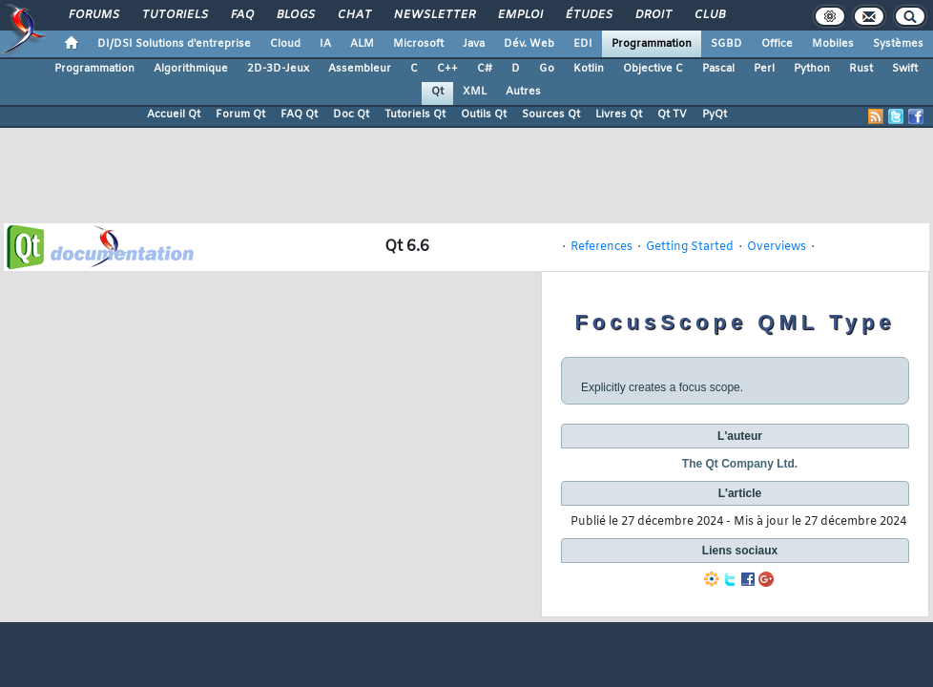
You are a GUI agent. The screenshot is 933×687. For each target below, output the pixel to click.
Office (777, 44)
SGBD (726, 44)
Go (546, 68)
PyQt (714, 114)
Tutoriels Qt (415, 114)
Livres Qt (618, 114)
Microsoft (418, 44)
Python (812, 68)
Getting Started (690, 247)
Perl (764, 68)
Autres (523, 91)
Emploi (519, 15)
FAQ (241, 15)
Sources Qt (551, 114)
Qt (437, 91)
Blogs (295, 15)
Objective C (653, 68)
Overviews (776, 247)
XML (475, 91)
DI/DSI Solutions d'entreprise (174, 44)
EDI (582, 44)
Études (588, 15)
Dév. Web (529, 44)
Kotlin (588, 68)
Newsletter (433, 15)
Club (709, 15)
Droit (652, 15)
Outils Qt (484, 114)
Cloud (285, 44)
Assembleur (359, 68)
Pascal (718, 68)
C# (484, 68)
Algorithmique (191, 68)
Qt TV (672, 114)
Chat (353, 15)
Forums (93, 15)
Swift (905, 68)
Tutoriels (174, 15)
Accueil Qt (173, 114)
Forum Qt (240, 114)
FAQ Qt (299, 114)
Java (474, 44)
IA (325, 44)
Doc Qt (351, 114)
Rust (861, 68)
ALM (362, 44)
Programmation (652, 44)
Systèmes (898, 44)
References (601, 247)
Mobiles (833, 44)
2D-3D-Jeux (278, 68)
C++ (447, 68)
